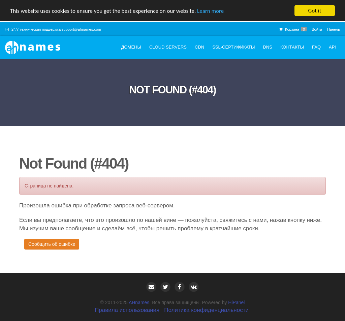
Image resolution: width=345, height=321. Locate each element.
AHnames (139, 302)
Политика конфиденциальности (206, 310)
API (332, 47)
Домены (131, 47)
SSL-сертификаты (233, 47)
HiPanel (236, 302)
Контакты (292, 47)
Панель (333, 29)
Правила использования (127, 310)
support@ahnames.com (81, 29)
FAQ (316, 47)
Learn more (210, 10)
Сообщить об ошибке (51, 244)
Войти (317, 29)
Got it (314, 10)
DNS (267, 47)
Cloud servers (168, 47)
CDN (199, 47)
